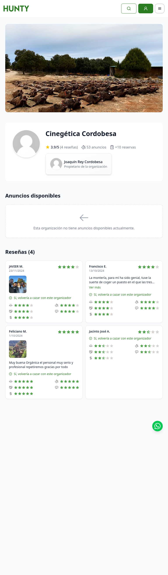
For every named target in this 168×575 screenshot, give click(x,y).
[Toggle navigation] (159, 8)
